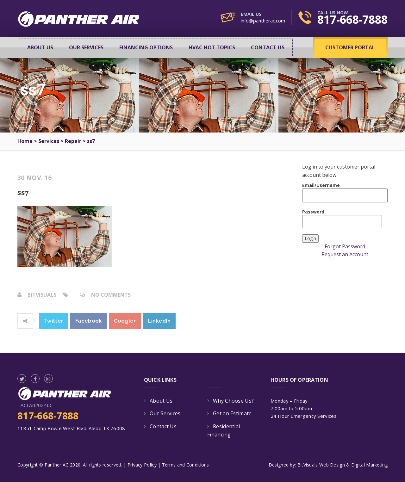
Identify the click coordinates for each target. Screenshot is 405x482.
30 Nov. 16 (34, 178)
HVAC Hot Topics (212, 47)
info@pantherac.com (263, 20)
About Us (40, 47)
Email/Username (345, 192)
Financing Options (146, 47)
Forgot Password (345, 246)
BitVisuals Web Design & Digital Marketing (342, 465)
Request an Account (344, 254)
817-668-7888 (352, 19)
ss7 (23, 192)
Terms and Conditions (185, 465)
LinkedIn (159, 321)
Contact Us (267, 47)
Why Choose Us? (233, 400)
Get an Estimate (232, 413)
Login (310, 238)
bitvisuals (42, 294)
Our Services (86, 47)
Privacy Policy (142, 465)
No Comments (111, 294)
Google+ (125, 321)
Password (342, 218)
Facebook (88, 321)
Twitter (53, 321)
